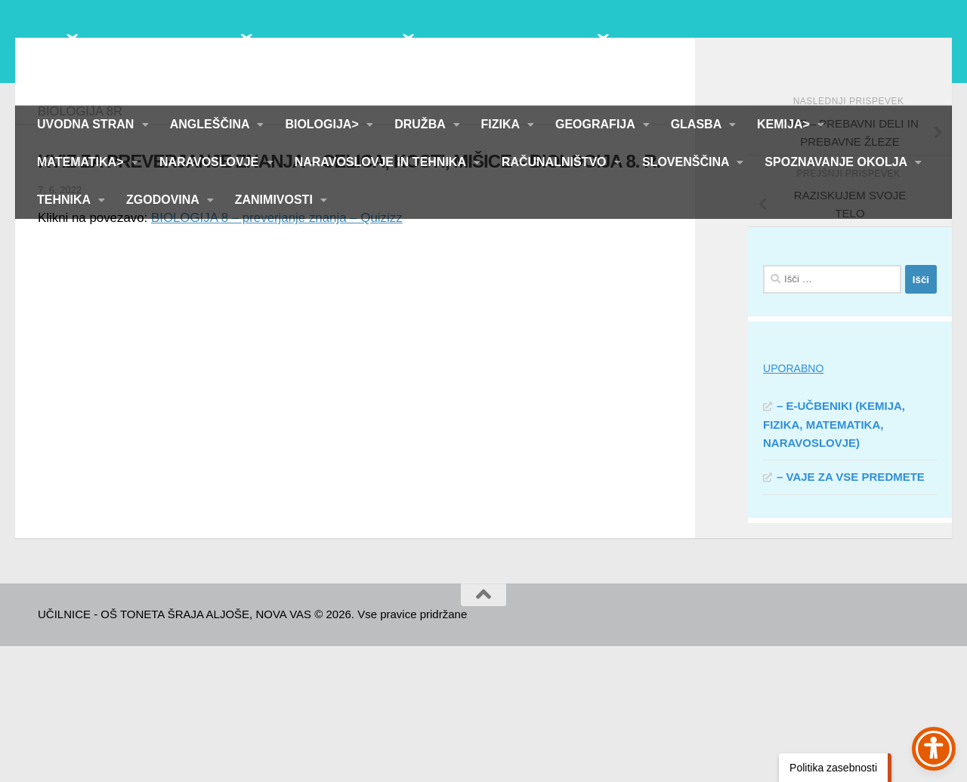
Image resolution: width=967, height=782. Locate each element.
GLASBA (697, 124)
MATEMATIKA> (82, 161)
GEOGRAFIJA (596, 124)
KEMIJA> (785, 124)
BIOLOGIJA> (323, 124)
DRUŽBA (421, 124)
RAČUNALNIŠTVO (556, 161)
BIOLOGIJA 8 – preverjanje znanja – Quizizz (277, 353)
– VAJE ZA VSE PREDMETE (851, 612)
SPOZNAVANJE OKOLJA (837, 161)
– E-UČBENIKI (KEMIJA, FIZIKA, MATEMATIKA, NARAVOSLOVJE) (834, 560)
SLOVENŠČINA (687, 161)
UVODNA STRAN (87, 124)
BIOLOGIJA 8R (80, 247)
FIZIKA (502, 124)
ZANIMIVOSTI (276, 199)
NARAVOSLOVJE (210, 161)
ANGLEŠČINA (211, 124)
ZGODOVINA (164, 199)
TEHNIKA (65, 199)
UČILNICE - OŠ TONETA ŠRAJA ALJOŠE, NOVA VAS (423, 52)
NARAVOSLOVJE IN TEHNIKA (382, 161)
